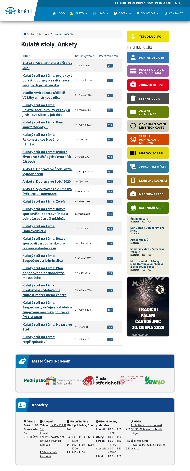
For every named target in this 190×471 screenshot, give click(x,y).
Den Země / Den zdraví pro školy (147, 229)
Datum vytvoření (85, 56)
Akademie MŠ (139, 240)
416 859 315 (164, 2)
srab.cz (135, 448)
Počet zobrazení (109, 56)
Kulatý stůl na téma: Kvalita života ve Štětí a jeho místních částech (47, 157)
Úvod (61, 13)
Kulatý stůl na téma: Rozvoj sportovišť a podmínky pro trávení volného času (45, 243)
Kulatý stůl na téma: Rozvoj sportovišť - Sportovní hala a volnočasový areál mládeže (45, 214)
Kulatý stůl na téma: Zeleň (44, 201)
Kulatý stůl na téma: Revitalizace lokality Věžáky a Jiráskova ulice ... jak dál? (46, 110)
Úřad (101, 13)
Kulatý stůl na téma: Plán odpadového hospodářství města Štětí (44, 273)
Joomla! (150, 444)
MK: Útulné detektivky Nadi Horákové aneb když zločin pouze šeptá (146, 263)
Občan (122, 13)
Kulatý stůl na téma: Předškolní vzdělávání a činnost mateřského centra (45, 290)
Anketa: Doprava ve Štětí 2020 (47, 181)
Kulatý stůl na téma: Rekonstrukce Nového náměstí (41, 139)
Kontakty (176, 13)
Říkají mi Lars (139, 218)
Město (79, 13)
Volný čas (148, 13)
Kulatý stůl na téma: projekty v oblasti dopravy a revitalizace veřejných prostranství (47, 80)
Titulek (27, 56)
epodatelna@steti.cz (142, 2)
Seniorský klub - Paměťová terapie (147, 250)
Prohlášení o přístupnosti (146, 425)
